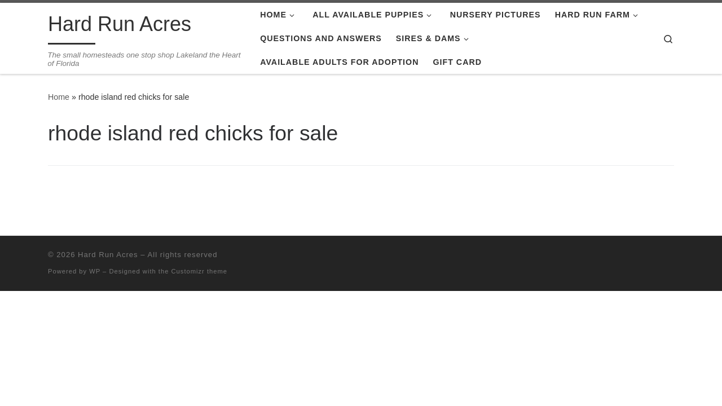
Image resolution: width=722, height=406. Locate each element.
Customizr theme (199, 271)
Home (58, 97)
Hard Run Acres (108, 254)
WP (94, 271)
